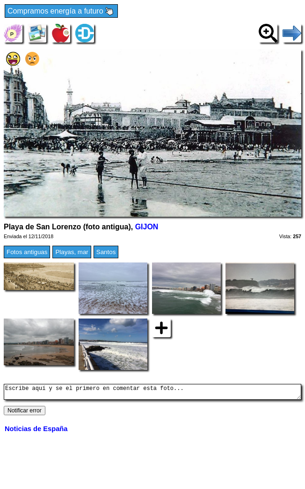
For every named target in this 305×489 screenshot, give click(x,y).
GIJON (147, 227)
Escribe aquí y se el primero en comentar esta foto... (152, 393)
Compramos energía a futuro (61, 11)
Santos (106, 251)
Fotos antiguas (27, 251)
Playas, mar (71, 251)
